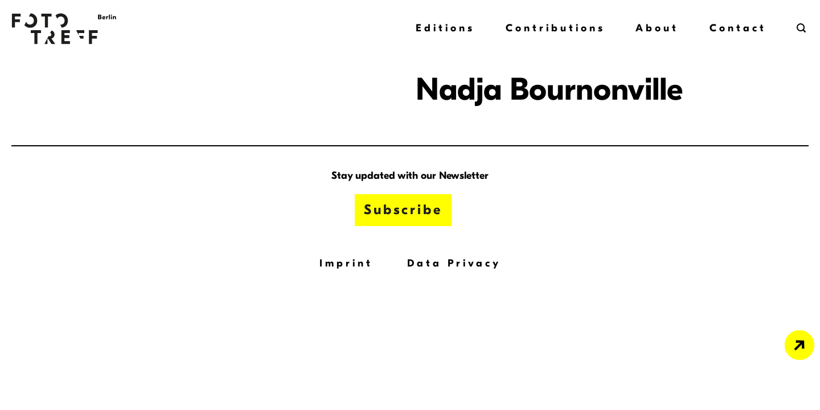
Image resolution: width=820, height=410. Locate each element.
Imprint (346, 263)
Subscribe (403, 210)
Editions (445, 28)
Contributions (555, 28)
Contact (738, 28)
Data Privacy (454, 263)
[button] (803, 28)
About (657, 28)
